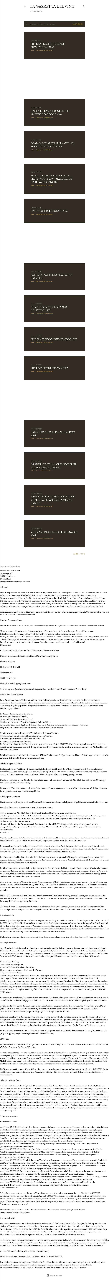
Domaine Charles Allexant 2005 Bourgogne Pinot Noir (52, 145)
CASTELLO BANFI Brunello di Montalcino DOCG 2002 (50, 112)
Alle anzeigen (77, 24)
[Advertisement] (54, 79)
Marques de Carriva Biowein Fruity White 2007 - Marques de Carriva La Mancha (51, 179)
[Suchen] (84, 6)
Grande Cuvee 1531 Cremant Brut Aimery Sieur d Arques (53, 466)
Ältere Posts (79, 554)
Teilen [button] (32, 50)
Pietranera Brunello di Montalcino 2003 (47, 45)
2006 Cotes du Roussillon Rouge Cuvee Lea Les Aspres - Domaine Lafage (52, 500)
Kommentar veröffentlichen (44, 50)
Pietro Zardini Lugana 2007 (49, 368)
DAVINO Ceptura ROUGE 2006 (49, 211)
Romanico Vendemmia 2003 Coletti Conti (49, 308)
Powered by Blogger (54, 1275)
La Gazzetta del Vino (52, 6)
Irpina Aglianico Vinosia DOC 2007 (54, 339)
